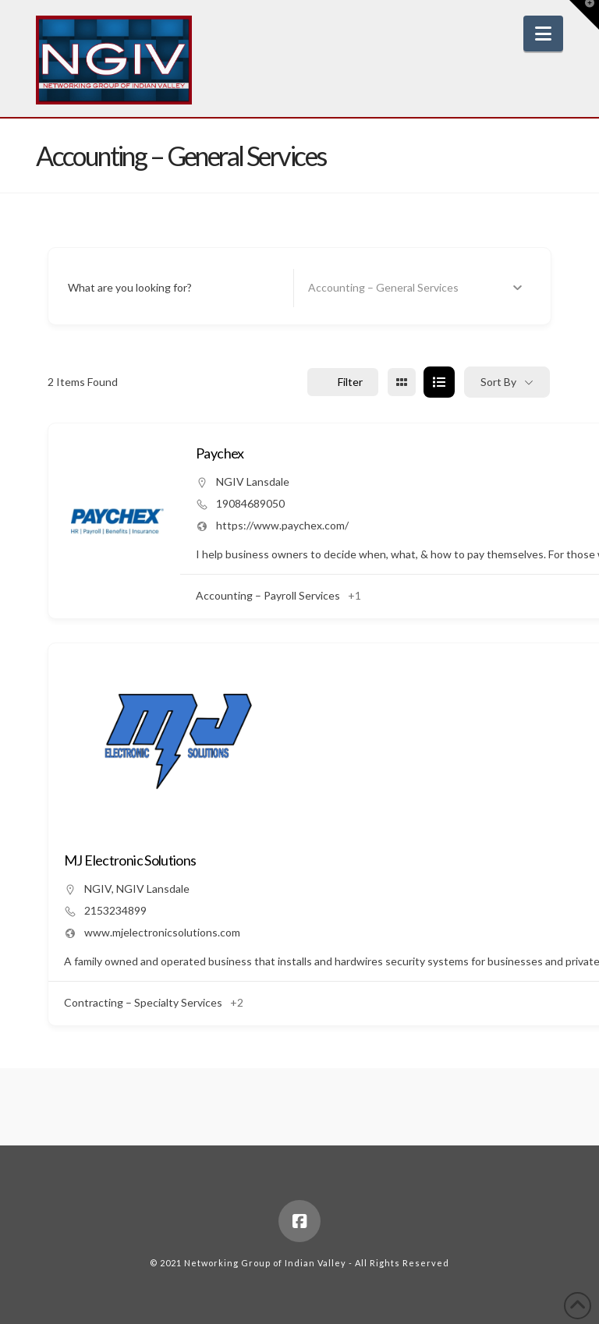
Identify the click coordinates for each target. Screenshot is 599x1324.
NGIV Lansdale (252, 481)
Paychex (220, 453)
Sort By (498, 381)
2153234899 (115, 910)
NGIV (98, 888)
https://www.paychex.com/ (282, 525)
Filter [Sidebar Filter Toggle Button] (343, 381)
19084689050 (250, 503)
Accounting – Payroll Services (268, 595)
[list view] (439, 382)
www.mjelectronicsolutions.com (162, 932)
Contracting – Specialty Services (143, 1002)
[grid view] (401, 382)
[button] (543, 33)
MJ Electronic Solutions (130, 860)
